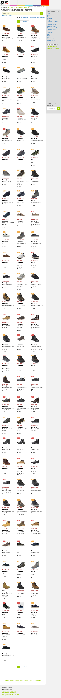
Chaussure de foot (51, 29)
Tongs (48, 13)
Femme (13, 4)
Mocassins (49, 18)
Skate (48, 15)
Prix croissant (32, 17)
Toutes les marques (9, 680)
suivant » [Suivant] (25, 21)
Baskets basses (51, 40)
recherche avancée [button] (7, 15)
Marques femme (19, 680)
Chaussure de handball (52, 27)
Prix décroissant (41, 17)
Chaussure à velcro (52, 31)
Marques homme (28, 680)
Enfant (29, 4)
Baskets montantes (51, 39)
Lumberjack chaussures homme (36, 6)
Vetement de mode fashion (9, 691)
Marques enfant (37, 680)
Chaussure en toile (51, 24)
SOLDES (45, 4)
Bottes (48, 34)
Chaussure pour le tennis (53, 21)
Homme (21, 4)
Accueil (10, 7)
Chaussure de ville (51, 26)
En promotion (24, 17)
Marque (37, 4)
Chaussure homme (17, 7)
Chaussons (50, 32)
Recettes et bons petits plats (9, 692)
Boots (48, 35)
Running (49, 16)
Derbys (48, 20)
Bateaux (49, 37)
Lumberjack (26, 7)
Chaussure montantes (52, 23)
